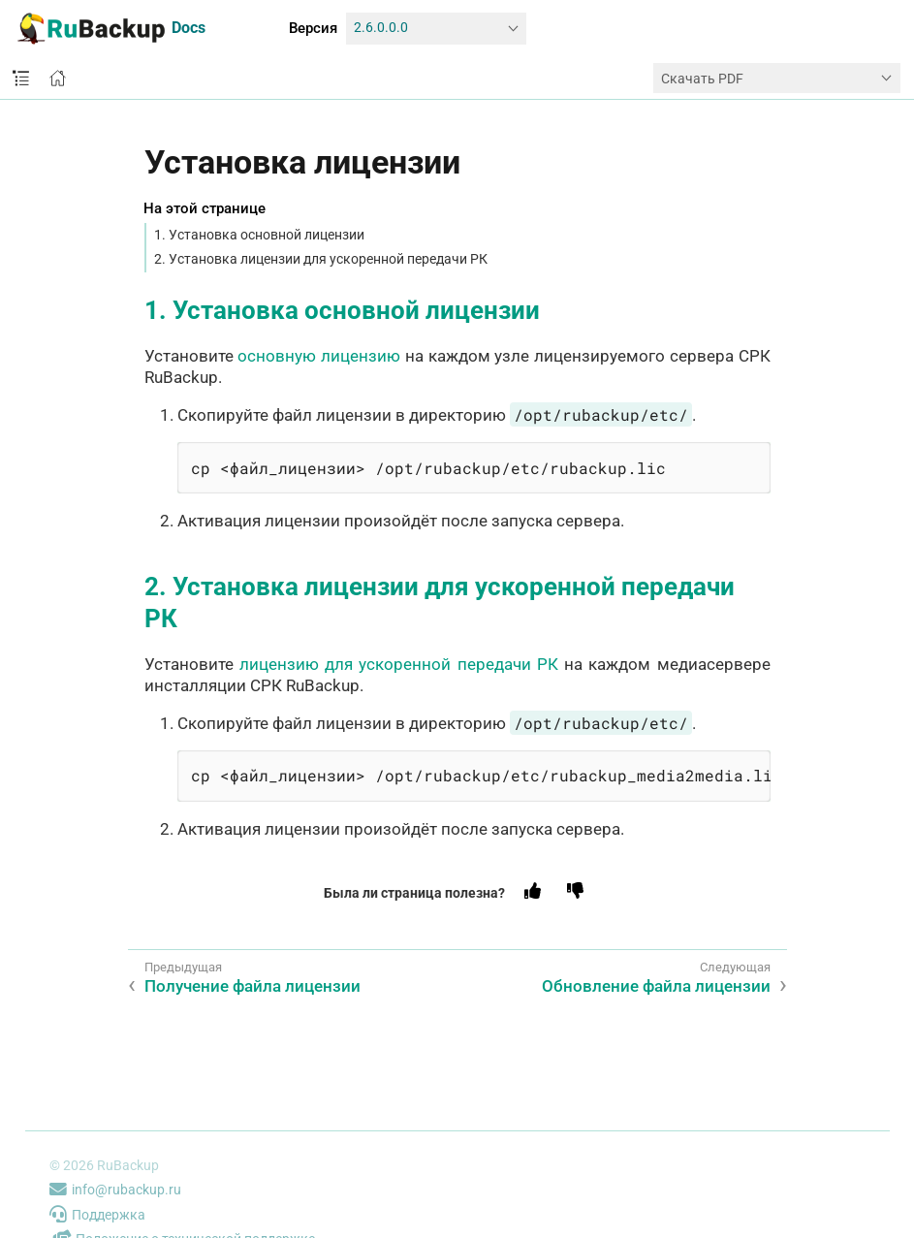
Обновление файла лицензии (656, 986)
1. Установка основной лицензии (259, 234)
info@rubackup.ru (115, 1189)
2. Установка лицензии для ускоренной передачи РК (321, 259)
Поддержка (97, 1214)
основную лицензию (318, 355)
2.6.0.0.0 (381, 27)
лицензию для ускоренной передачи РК (398, 664)
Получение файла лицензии (252, 986)
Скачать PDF (702, 78)
